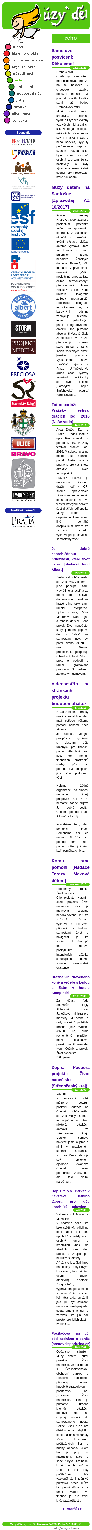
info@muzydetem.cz (66, 1528)
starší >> (74, 1509)
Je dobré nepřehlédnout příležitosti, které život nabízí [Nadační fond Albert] (71, 559)
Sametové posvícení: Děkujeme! (63, 57)
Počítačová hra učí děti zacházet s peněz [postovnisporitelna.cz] (71, 1338)
